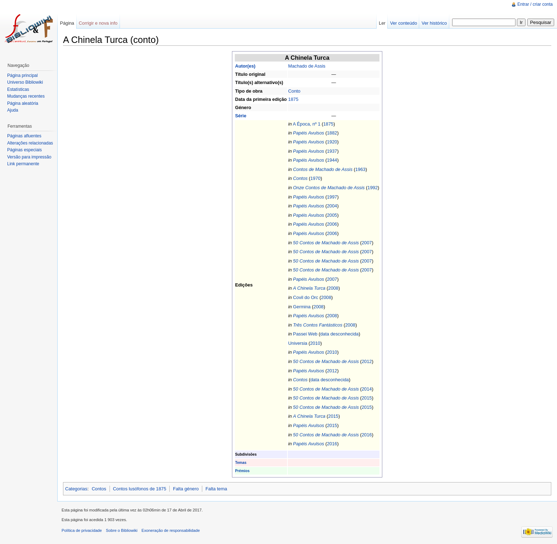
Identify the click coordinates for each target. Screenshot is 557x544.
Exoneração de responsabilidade (170, 530)
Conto (294, 91)
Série (240, 115)
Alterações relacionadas (30, 143)
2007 (367, 242)
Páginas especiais (24, 149)
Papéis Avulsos (308, 133)
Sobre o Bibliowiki (121, 530)
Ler (382, 23)
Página (67, 23)
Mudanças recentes (26, 96)
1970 (315, 178)
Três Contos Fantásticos (318, 325)
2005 (332, 215)
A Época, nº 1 (306, 124)
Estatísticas (18, 89)
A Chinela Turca (309, 288)
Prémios (242, 471)
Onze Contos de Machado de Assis (329, 187)
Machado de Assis (306, 66)
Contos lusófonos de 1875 (139, 488)
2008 (333, 288)
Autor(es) (245, 66)
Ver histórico (434, 23)
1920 (332, 141)
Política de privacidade (82, 530)
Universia (297, 343)
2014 (367, 389)
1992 (373, 187)
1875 (293, 99)
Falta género (186, 488)
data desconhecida (339, 334)
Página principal (22, 75)
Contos (300, 178)
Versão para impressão (29, 157)
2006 (332, 224)
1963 (360, 169)
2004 (332, 206)
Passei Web (305, 334)
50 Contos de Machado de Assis (326, 242)
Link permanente (23, 163)
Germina (302, 306)
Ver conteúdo (403, 23)
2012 (367, 361)
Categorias (76, 488)
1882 (332, 133)
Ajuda (12, 110)
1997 (332, 197)
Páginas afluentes (24, 135)
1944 (332, 160)
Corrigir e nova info (98, 23)
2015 (367, 398)
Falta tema (216, 488)
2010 (315, 343)
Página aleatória (22, 103)
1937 (332, 151)
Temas (241, 463)
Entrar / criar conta (535, 4)
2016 (367, 434)
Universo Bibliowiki (25, 82)
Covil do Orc (305, 297)
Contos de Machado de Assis (323, 169)
